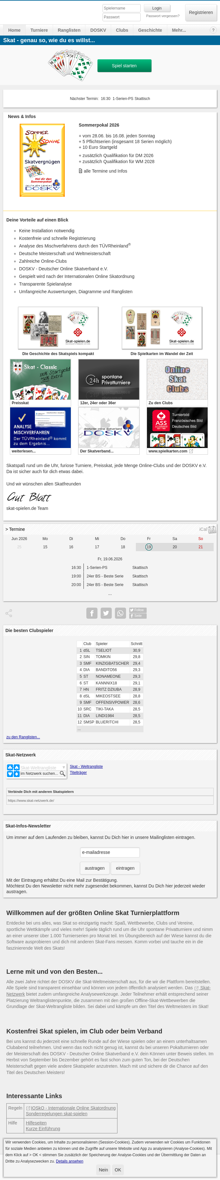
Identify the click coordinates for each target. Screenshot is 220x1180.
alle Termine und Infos (105, 171)
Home (14, 30)
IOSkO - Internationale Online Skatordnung (71, 1108)
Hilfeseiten (36, 1122)
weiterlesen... (24, 451)
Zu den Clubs (161, 403)
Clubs (122, 30)
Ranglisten (69, 30)
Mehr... (179, 30)
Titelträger (78, 772)
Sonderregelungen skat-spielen (56, 1113)
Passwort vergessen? (162, 16)
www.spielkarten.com (168, 451)
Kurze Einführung (43, 1128)
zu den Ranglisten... (23, 737)
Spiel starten (124, 65)
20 (175, 547)
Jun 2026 (19, 539)
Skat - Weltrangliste (86, 766)
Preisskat (20, 403)
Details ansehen (69, 1161)
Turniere (39, 30)
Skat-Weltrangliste (38, 767)
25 (19, 547)
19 (149, 547)
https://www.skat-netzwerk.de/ (31, 800)
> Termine (15, 529)
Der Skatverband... (96, 451)
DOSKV (98, 30)
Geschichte (150, 30)
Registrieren (201, 12)
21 (201, 547)
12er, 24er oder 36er (98, 403)
